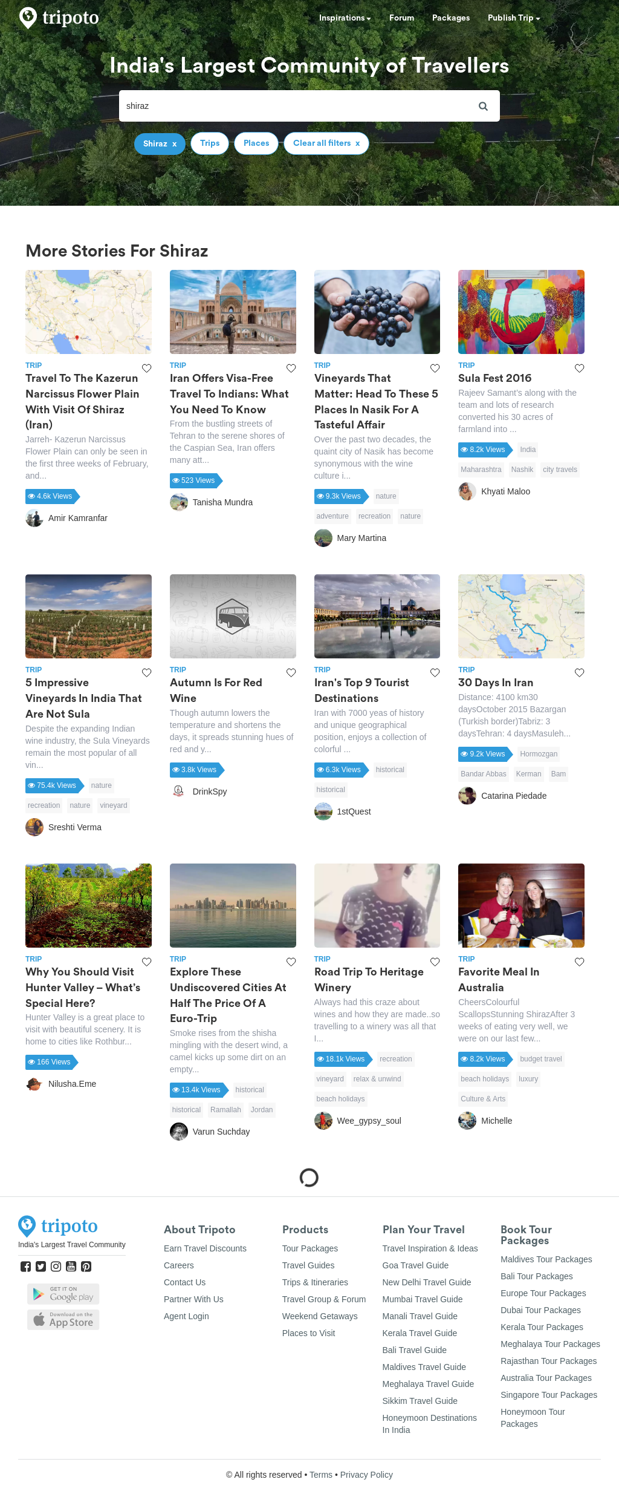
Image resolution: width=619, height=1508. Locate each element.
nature (386, 496)
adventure (333, 516)
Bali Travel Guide (415, 1350)
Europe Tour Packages (543, 1293)
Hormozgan (538, 754)
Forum (401, 18)
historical (390, 769)
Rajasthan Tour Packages (549, 1361)
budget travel (541, 1059)
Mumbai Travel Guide (423, 1299)
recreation (374, 516)
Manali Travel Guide (420, 1316)
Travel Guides (308, 1265)
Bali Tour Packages (537, 1276)
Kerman (529, 774)
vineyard (113, 805)
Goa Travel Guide (416, 1265)
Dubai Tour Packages (541, 1310)
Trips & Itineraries (315, 1282)
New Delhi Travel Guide (427, 1282)
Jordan (262, 1110)
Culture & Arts (483, 1099)
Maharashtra (481, 469)
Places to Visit (308, 1333)
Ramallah (225, 1110)
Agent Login (186, 1316)
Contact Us (185, 1282)
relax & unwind (377, 1079)
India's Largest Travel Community (72, 1245)
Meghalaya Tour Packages (550, 1344)
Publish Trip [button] (514, 18)
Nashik (522, 469)
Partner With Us (194, 1299)
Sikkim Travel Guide (420, 1401)
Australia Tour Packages (546, 1378)
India (528, 449)
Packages (451, 18)
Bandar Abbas (483, 774)
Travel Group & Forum (324, 1299)
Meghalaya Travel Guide (429, 1384)
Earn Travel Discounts (205, 1248)
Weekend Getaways (320, 1316)
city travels (560, 469)
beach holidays (341, 1099)
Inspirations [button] (345, 18)
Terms (321, 1475)
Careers (179, 1265)
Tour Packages (310, 1248)
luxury (528, 1079)
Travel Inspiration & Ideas (430, 1248)
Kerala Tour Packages (542, 1327)
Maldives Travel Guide (425, 1367)
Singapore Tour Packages (549, 1395)
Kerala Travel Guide (420, 1333)
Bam (558, 774)
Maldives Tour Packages (546, 1259)
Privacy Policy (366, 1475)
